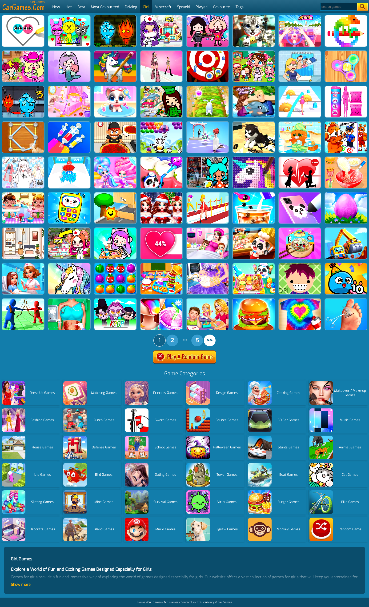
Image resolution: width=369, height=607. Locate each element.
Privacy (209, 602)
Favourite (221, 6)
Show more (21, 584)
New (56, 6)
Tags (240, 6)
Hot (69, 6)
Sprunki (183, 6)
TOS (199, 602)
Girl (146, 6)
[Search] (338, 7)
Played (202, 6)
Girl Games (171, 602)
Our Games (154, 602)
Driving (131, 6)
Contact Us (188, 602)
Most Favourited (105, 6)
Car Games (225, 602)
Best (81, 6)
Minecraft (163, 6)
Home (141, 602)
